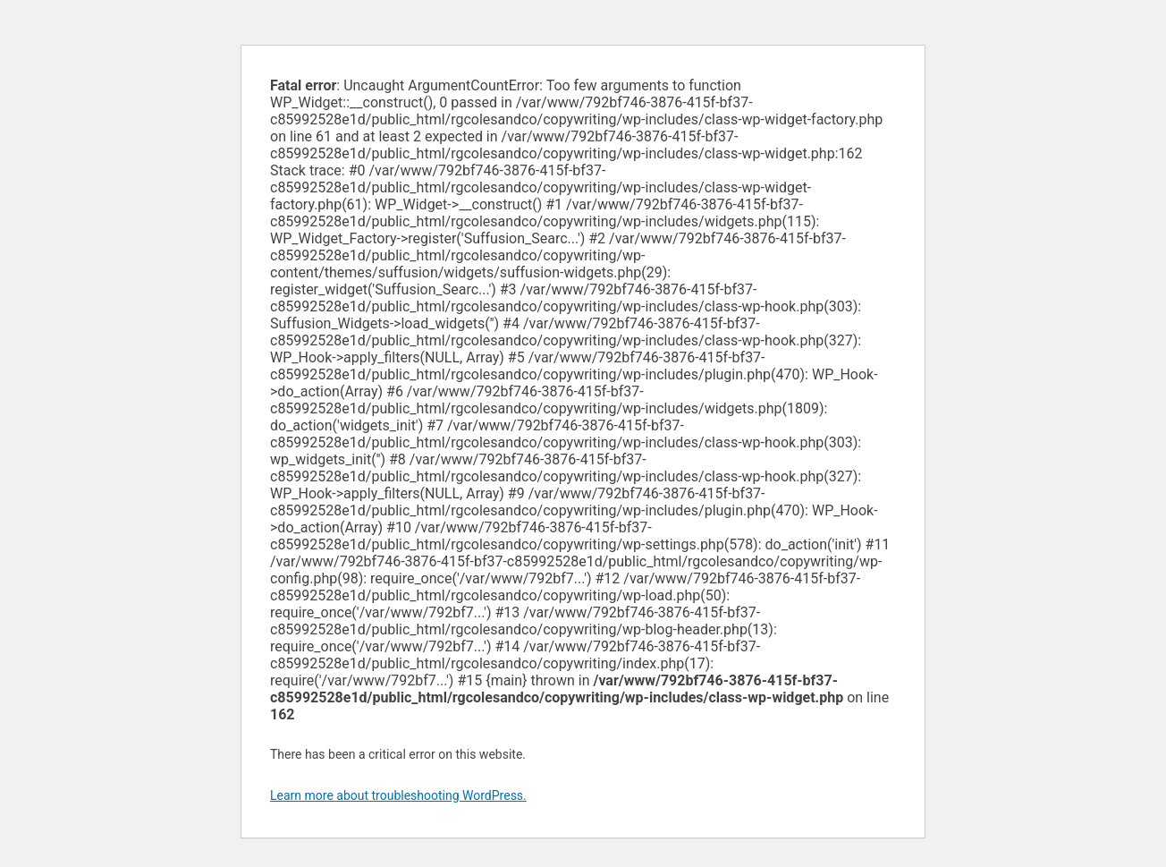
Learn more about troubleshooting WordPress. (398, 795)
